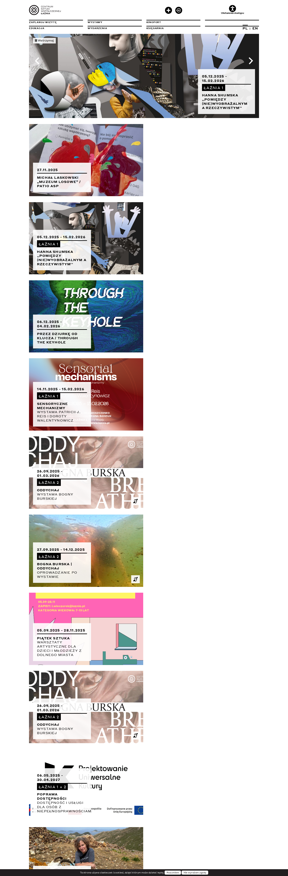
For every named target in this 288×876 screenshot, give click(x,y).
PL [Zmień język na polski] (245, 28)
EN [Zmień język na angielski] (255, 28)
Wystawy (95, 22)
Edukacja (36, 28)
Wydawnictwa (99, 822)
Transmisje (115, 810)
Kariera (152, 822)
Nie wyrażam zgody (195, 872)
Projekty (36, 816)
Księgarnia (155, 28)
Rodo (209, 816)
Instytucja (38, 810)
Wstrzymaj (44, 40)
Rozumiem (173, 872)
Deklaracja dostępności (225, 810)
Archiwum (96, 816)
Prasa (151, 816)
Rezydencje (38, 822)
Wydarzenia (97, 28)
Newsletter (156, 810)
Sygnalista (38, 828)
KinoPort (153, 22)
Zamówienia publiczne (232, 822)
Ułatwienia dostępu (232, 9)
